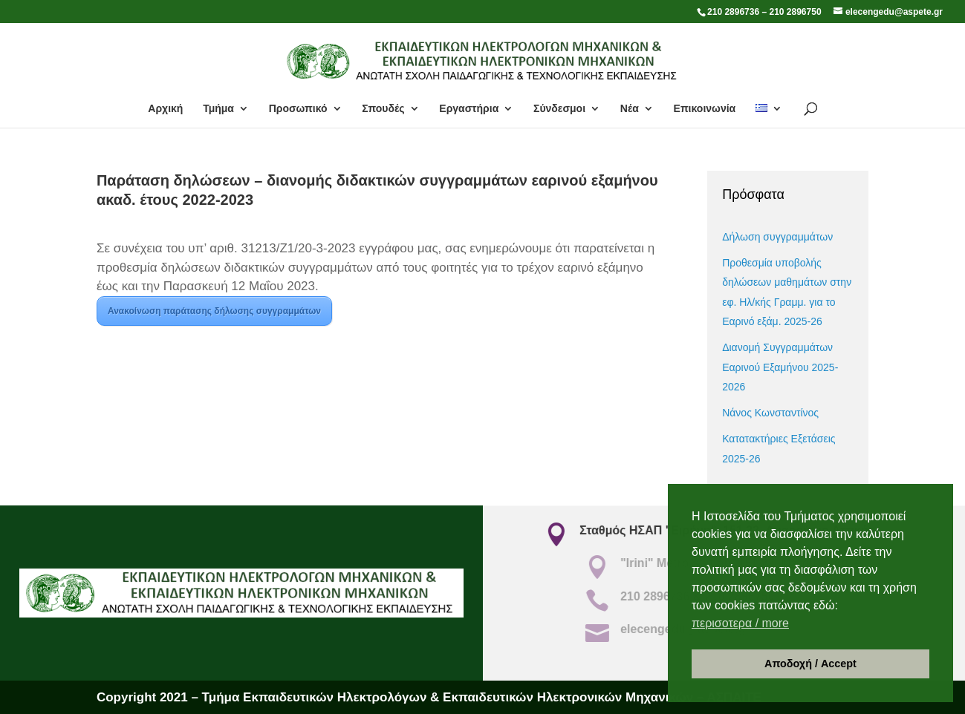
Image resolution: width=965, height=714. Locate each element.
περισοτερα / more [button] (740, 623)
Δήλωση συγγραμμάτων (777, 237)
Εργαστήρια (468, 108)
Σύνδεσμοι (559, 108)
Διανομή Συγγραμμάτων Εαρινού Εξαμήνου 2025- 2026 (780, 367)
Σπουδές (383, 108)
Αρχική (165, 108)
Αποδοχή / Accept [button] (810, 663)
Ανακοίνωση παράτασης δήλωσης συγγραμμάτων (214, 311)
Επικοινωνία (705, 108)
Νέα (629, 108)
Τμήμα (218, 108)
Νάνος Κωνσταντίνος (770, 413)
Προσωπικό (298, 108)
